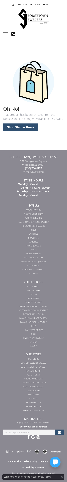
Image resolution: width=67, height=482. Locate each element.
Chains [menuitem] (33, 249)
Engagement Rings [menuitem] (33, 214)
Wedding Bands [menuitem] (33, 218)
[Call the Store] (33, 168)
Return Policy (33, 402)
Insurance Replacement (33, 382)
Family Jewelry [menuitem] (33, 245)
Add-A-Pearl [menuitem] (33, 265)
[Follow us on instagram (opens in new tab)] (38, 437)
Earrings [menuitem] (33, 233)
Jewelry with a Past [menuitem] (33, 337)
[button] (19, 4)
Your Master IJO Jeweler (33, 366)
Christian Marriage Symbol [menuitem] (33, 306)
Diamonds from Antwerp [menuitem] (33, 322)
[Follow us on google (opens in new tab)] (33, 437)
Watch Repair (33, 374)
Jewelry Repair (33, 370)
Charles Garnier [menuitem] (33, 302)
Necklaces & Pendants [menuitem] (33, 225)
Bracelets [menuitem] (33, 237)
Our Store (33, 358)
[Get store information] (33, 172)
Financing (33, 394)
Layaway (33, 398)
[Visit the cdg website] (37, 451)
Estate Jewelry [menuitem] (33, 210)
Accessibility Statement (33, 467)
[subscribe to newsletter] (59, 432)
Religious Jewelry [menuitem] (33, 257)
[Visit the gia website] (9, 451)
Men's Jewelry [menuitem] (33, 253)
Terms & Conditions (33, 410)
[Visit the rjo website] (29, 451)
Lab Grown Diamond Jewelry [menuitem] (33, 221)
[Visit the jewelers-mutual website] (55, 451)
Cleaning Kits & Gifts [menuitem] (33, 269)
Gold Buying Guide (33, 386)
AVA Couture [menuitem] (33, 290)
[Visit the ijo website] (19, 451)
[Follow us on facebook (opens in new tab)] (28, 437)
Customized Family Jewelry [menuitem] (33, 310)
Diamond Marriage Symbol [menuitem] (33, 318)
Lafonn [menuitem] (33, 341)
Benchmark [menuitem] (33, 298)
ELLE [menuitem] (33, 326)
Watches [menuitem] (33, 241)
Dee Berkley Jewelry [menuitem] (33, 314)
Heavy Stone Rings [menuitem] (33, 330)
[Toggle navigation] (5, 33)
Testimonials (33, 390)
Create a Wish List (33, 378)
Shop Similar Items (20, 127)
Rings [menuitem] (33, 229)
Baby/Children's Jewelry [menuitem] (33, 261)
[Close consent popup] (62, 477)
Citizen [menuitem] (33, 294)
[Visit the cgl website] (45, 451)
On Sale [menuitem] (34, 273)
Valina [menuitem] (33, 345)
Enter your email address (33, 426)
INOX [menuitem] (33, 334)
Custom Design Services (33, 362)
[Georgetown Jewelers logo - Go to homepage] (33, 18)
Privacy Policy (33, 406)
